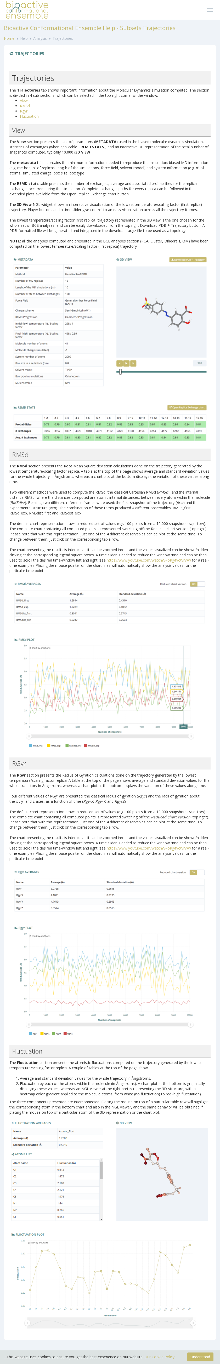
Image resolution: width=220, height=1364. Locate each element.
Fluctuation (29, 116)
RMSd (25, 105)
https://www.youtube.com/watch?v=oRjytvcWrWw (149, 560)
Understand (200, 1356)
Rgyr (23, 111)
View (24, 100)
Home (9, 38)
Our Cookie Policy (159, 1356)
